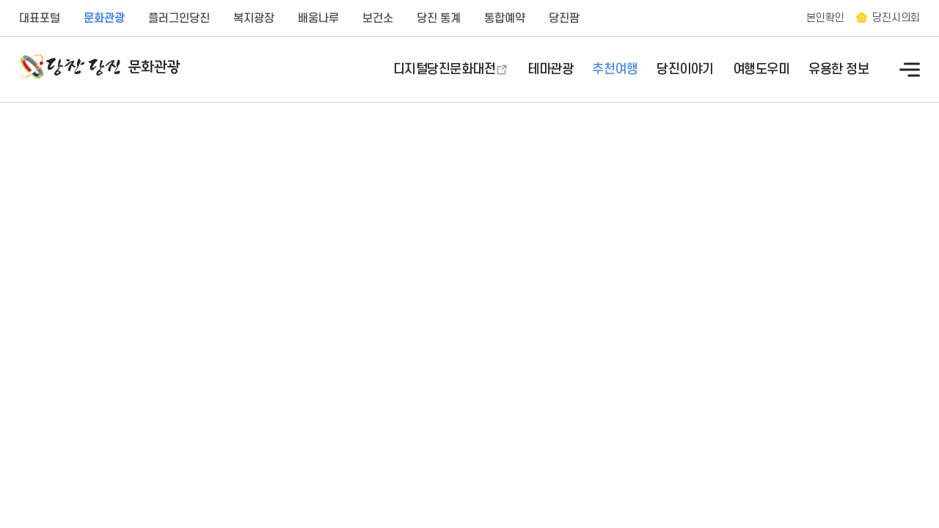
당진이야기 (685, 69)
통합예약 (504, 18)
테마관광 (550, 69)
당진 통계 (439, 18)
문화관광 (104, 18)
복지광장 (253, 18)
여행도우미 (761, 69)
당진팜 (564, 18)
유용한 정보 (838, 69)
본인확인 (825, 18)
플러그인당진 (179, 18)
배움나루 (318, 18)
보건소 (377, 18)
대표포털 (39, 18)
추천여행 (614, 69)
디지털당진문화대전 (444, 69)
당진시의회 (896, 18)
